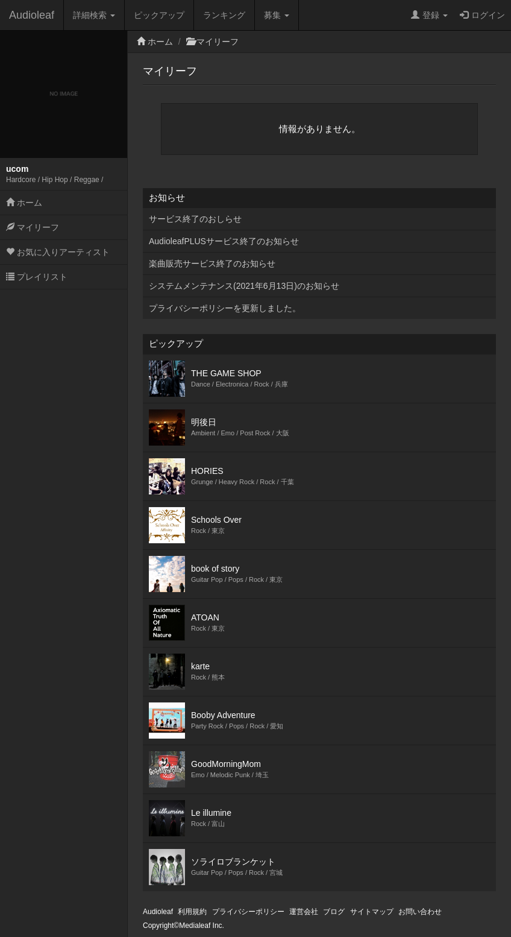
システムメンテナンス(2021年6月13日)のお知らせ (244, 286)
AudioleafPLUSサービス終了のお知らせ (224, 241)
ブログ (334, 911)
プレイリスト (36, 277)
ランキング (224, 15)
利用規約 (192, 911)
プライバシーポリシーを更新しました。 (225, 308)
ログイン (482, 15)
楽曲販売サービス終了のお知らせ (212, 263)
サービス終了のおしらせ (195, 219)
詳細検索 (94, 15)
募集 (276, 15)
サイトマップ (371, 911)
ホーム (24, 202)
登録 (429, 15)
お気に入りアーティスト (58, 252)
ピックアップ (159, 15)
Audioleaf (31, 15)
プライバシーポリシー (248, 911)
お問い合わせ (420, 911)
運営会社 (303, 911)
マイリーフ (32, 227)
